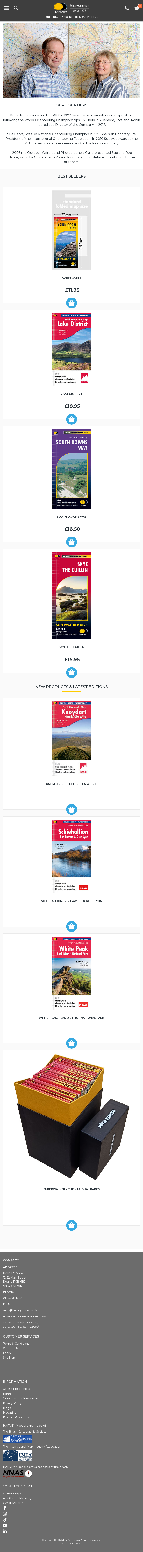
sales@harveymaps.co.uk (20, 1310)
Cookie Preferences (16, 1389)
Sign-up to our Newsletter (20, 1398)
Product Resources (16, 1417)
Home (7, 1394)
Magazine (9, 1412)
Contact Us (10, 1348)
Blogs (7, 1408)
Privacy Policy (12, 1403)
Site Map (9, 1357)
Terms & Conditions (16, 1343)
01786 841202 (12, 1298)
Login (7, 1353)
